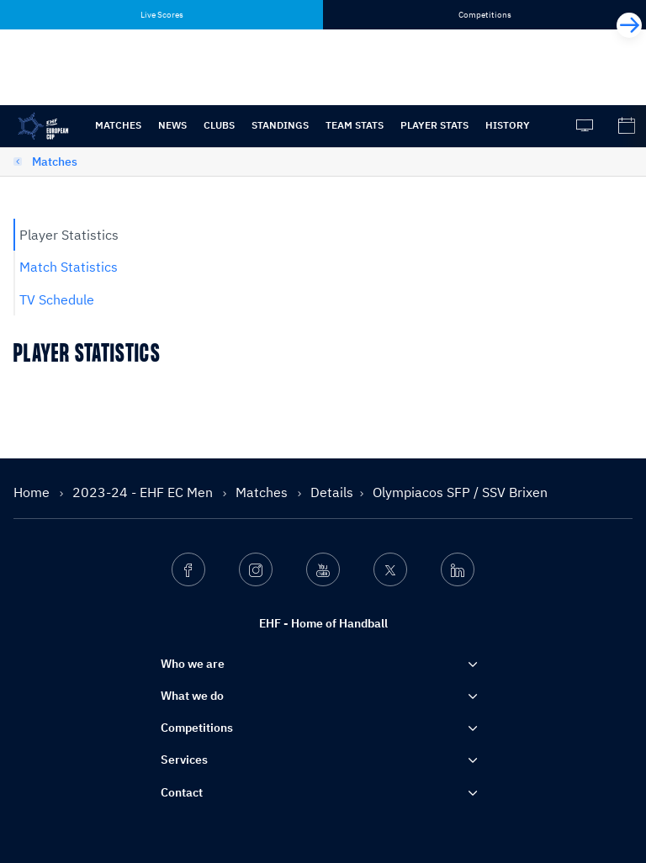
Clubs (219, 125)
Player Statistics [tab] (69, 234)
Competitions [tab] (484, 14)
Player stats (434, 125)
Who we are (193, 663)
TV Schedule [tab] (56, 299)
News (172, 125)
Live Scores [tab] (161, 14)
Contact (182, 792)
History (507, 125)
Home (33, 492)
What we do (192, 695)
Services (184, 759)
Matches (118, 125)
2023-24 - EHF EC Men (144, 492)
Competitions (197, 727)
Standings (280, 125)
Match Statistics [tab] (68, 266)
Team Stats (355, 125)
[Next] (629, 25)
